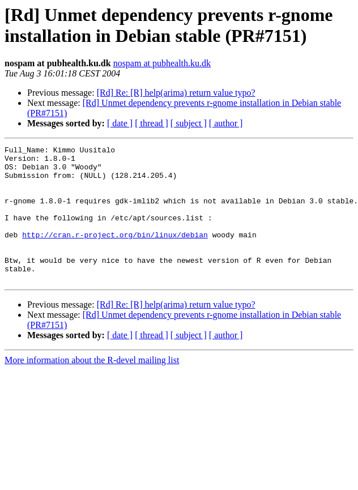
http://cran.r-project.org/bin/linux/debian (115, 253)
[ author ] (226, 123)
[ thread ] (151, 123)
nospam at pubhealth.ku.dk (162, 63)
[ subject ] (189, 123)
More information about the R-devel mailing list (92, 387)
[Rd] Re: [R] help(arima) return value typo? (176, 92)
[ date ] (120, 123)
